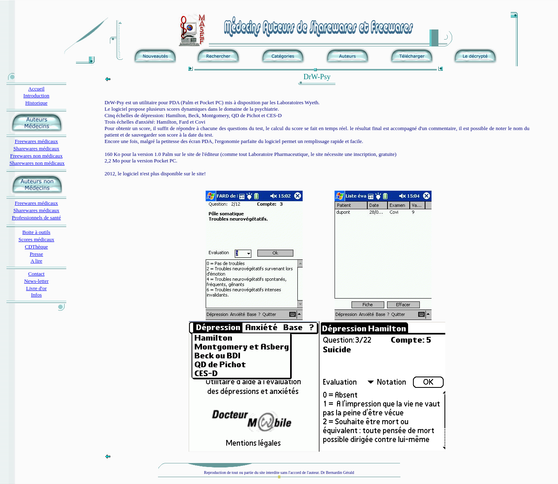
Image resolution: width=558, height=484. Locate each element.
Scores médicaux (36, 239)
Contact (36, 274)
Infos (36, 295)
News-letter (36, 281)
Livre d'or (36, 288)
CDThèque (36, 247)
